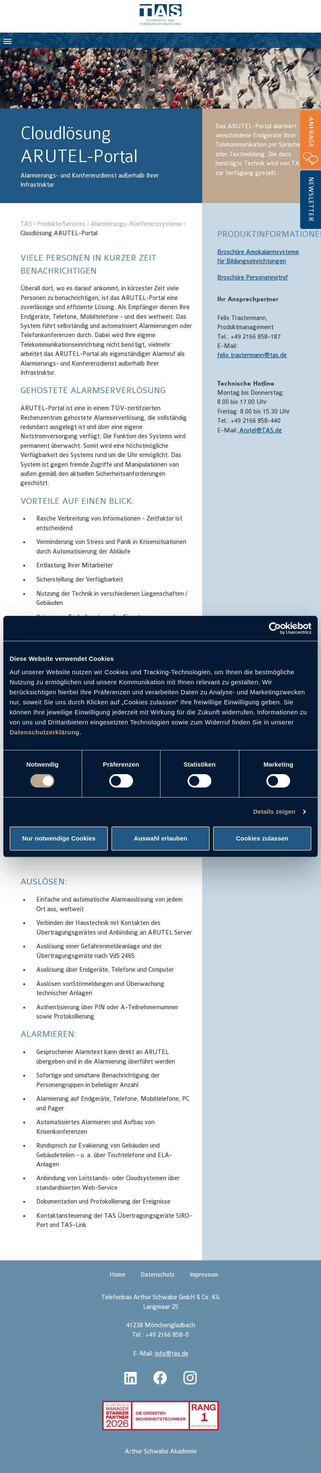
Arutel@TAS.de (260, 430)
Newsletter (311, 199)
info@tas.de (171, 1353)
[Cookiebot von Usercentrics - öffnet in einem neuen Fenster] (274, 628)
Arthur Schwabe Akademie (161, 1451)
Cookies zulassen (262, 838)
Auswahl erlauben (160, 838)
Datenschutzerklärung (45, 732)
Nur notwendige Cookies (58, 838)
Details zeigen (274, 811)
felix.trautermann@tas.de (252, 355)
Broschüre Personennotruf (252, 277)
